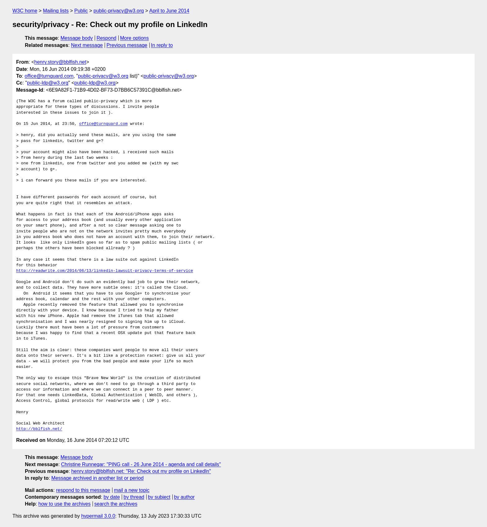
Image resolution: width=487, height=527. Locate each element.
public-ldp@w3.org (47, 82)
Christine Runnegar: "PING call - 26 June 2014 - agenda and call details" (141, 464)
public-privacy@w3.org (118, 10)
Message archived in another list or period (97, 478)
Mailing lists (56, 10)
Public (81, 10)
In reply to (162, 45)
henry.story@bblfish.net (60, 62)
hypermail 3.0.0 (98, 516)
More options (134, 38)
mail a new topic (132, 490)
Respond (106, 38)
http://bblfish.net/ (39, 429)
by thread (134, 497)
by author (184, 497)
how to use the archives (65, 503)
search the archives (116, 503)
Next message (87, 45)
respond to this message (83, 490)
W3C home (24, 10)
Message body (77, 38)
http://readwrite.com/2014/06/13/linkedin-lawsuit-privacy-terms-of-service (104, 271)
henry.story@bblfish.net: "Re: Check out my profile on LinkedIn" (141, 471)
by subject (159, 497)
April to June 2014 (169, 10)
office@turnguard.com (49, 76)
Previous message (127, 45)
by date (111, 497)
